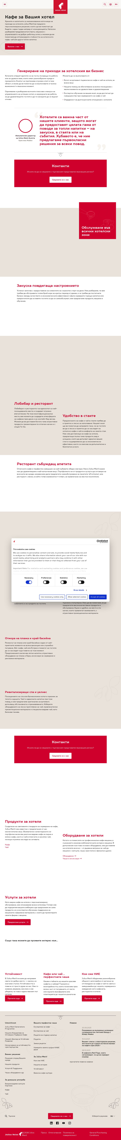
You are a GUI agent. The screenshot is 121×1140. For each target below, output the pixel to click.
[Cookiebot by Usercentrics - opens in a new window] (98, 541)
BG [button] (116, 4)
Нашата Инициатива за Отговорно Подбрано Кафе (16, 1034)
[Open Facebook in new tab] (57, 1123)
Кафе (7, 844)
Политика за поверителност (70, 1134)
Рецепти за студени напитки (45, 1035)
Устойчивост (39, 1069)
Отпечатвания (54, 1133)
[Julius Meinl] (60, 7)
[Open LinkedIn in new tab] (51, 1123)
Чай (7, 847)
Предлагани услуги (18, 922)
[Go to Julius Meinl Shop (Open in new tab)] (110, 4)
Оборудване (69, 856)
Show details (78, 590)
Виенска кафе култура (43, 1073)
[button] (105, 4)
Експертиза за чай (41, 1031)
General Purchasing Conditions (98, 1134)
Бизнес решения (12, 1054)
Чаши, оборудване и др (14, 1073)
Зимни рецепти (40, 1043)
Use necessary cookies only (52, 597)
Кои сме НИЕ (39, 1060)
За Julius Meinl (40, 1057)
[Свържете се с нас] (60, 1116)
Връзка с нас (15, 46)
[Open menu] (5, 4)
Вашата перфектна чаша (45, 1023)
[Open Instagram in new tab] (69, 1123)
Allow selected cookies (77, 597)
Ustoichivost (10, 1023)
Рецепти (37, 1039)
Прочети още (15, 998)
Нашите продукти (12, 1064)
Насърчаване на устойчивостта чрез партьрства (17, 1046)
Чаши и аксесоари (72, 858)
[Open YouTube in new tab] (63, 1123)
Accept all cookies (98, 597)
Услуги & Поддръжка (13, 1068)
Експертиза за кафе (42, 1027)
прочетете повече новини (81, 1062)
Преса (44, 1133)
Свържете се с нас (60, 180)
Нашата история (40, 1065)
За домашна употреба (15, 1080)
